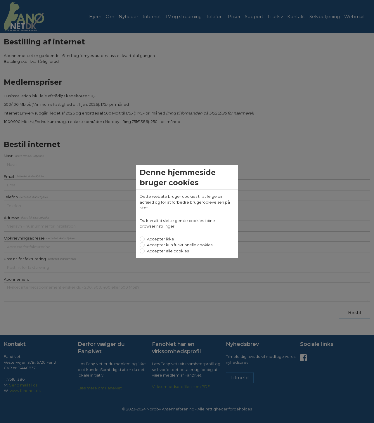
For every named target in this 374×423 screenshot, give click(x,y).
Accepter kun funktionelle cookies (179, 244)
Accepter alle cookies (167, 250)
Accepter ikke (160, 238)
